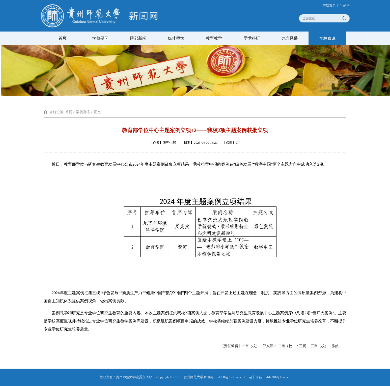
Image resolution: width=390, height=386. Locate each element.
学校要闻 (100, 38)
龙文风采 (290, 38)
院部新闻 (138, 38)
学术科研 (252, 38)
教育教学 (214, 38)
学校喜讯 (327, 38)
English (348, 5)
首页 (63, 38)
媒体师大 (176, 38)
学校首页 (332, 5)
